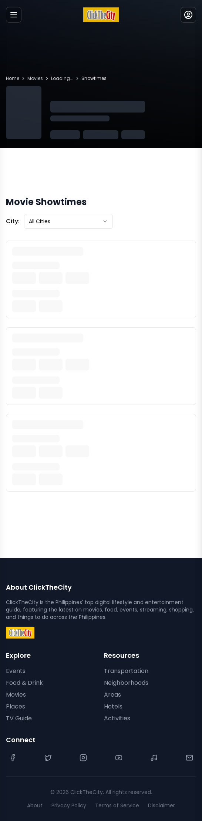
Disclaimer (161, 805)
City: (13, 221)
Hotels (113, 706)
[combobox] (68, 221)
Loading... (62, 78)
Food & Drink (24, 682)
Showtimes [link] (94, 78)
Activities (117, 718)
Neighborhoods (126, 682)
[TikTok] (154, 757)
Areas (112, 694)
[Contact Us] (189, 757)
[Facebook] (12, 757)
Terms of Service (117, 805)
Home (12, 78)
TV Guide (19, 718)
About (35, 805)
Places (15, 706)
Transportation (126, 671)
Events (16, 671)
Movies (35, 78)
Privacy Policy (68, 805)
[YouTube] (118, 757)
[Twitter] (48, 757)
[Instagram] (83, 757)
